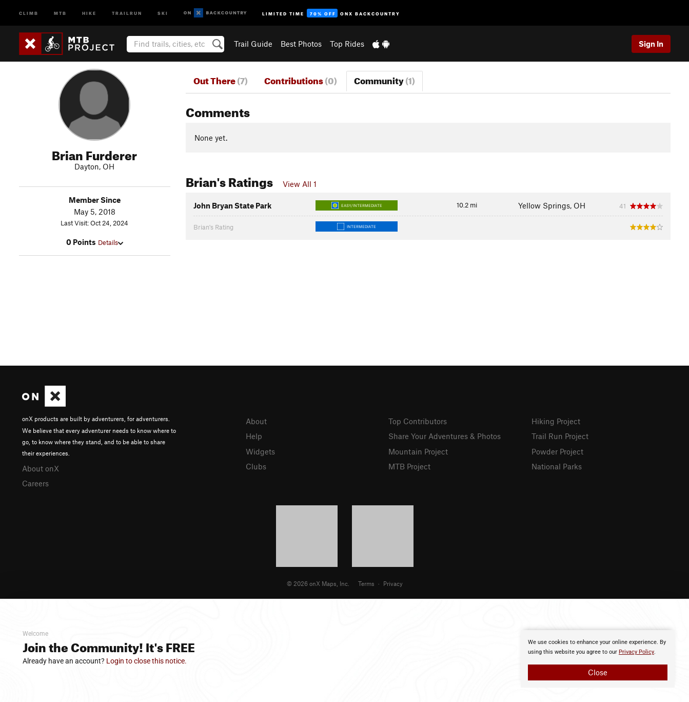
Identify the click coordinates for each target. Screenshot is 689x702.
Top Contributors (417, 421)
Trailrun (127, 12)
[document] (597, 658)
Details (110, 242)
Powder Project (557, 451)
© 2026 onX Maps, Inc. (318, 583)
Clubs (256, 466)
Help (254, 436)
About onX (40, 468)
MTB (60, 12)
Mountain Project (418, 451)
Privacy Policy (636, 652)
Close (597, 672)
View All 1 (300, 183)
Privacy (393, 583)
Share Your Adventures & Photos (444, 436)
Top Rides (347, 43)
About (256, 421)
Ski (163, 12)
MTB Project (409, 466)
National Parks (556, 466)
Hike (89, 12)
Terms (366, 583)
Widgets (260, 451)
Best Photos (301, 43)
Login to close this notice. (146, 661)
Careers (35, 483)
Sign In (651, 43)
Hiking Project (555, 421)
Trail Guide (253, 43)
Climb (28, 12)
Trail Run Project (559, 436)
